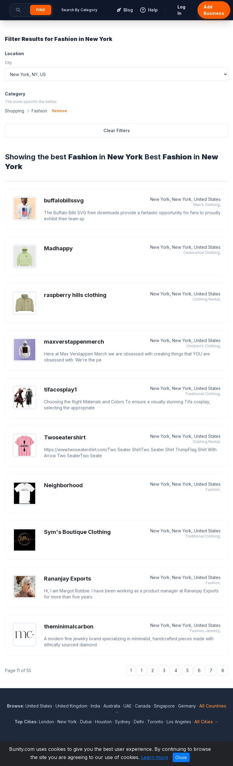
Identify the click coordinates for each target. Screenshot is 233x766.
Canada (142, 705)
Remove (59, 110)
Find (40, 10)
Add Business (214, 10)
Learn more (154, 757)
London (46, 721)
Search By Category (79, 10)
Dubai (86, 721)
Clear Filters (116, 130)
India (95, 705)
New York (67, 721)
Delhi (139, 721)
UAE (127, 705)
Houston (103, 721)
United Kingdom (71, 705)
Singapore (164, 705)
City (8, 62)
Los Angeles (179, 721)
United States (38, 705)
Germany (187, 705)
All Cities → (206, 721)
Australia (111, 705)
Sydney (122, 721)
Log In (181, 10)
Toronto (155, 721)
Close (181, 757)
